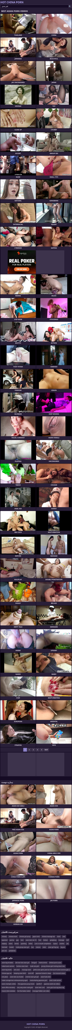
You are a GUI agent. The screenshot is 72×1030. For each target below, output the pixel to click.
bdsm (10, 943)
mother (62, 943)
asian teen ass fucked (16, 977)
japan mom (36, 936)
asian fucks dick (46, 977)
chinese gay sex (7, 973)
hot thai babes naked (23, 991)
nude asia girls (34, 966)
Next (46, 750)
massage (61, 940)
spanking (23, 943)
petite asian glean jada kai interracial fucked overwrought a (51, 970)
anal (64, 936)
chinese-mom (13, 936)
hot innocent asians (59, 973)
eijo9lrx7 (39, 984)
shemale (4, 947)
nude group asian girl (22, 947)
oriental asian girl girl (32, 977)
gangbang (53, 940)
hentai (17, 943)
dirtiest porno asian (55, 963)
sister (44, 947)
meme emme (43, 963)
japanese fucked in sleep (43, 973)
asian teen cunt (40, 987)
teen (22, 940)
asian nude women (55, 980)
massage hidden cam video (41, 991)
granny (12, 940)
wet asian (17, 970)
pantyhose (12, 951)
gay (17, 940)
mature (38, 947)
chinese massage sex (48, 936)
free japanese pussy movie (26, 984)
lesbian (45, 940)
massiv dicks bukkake (8, 991)
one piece (5, 977)
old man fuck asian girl (22, 963)
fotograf (34, 963)
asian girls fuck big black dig (55, 987)
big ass (63, 947)
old (67, 943)
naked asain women (8, 966)
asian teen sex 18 (31, 940)
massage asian (26, 970)
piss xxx (4, 951)
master (11, 947)
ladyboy (4, 943)
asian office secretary (8, 987)
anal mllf (31, 973)
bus (32, 947)
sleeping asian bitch (20, 973)
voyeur (55, 943)
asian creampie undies (9, 984)
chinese (4, 936)
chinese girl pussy (24, 936)
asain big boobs (7, 970)
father (30, 943)
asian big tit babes (7, 963)
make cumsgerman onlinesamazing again (15, 980)
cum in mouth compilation (43, 943)
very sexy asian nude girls (25, 987)
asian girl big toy (53, 947)
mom (58, 936)
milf (67, 940)
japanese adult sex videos (52, 984)
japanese (4, 940)
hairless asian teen (22, 966)
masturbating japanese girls (38, 980)
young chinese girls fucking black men (53, 966)
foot (40, 940)
